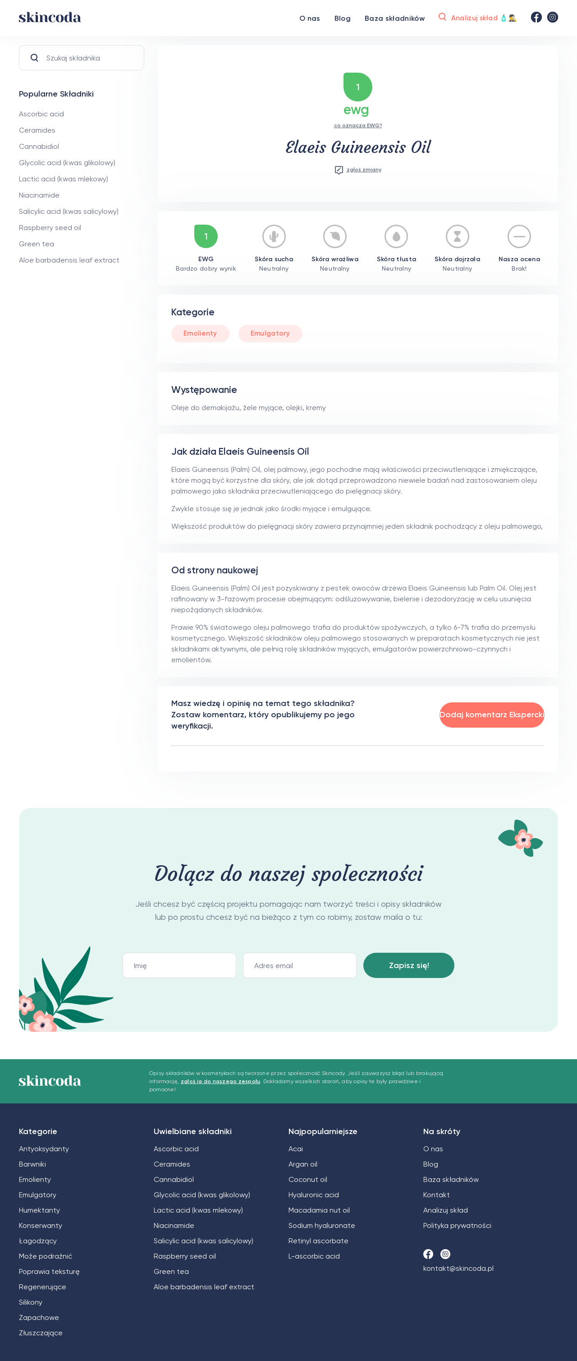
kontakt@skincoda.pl (458, 1268)
